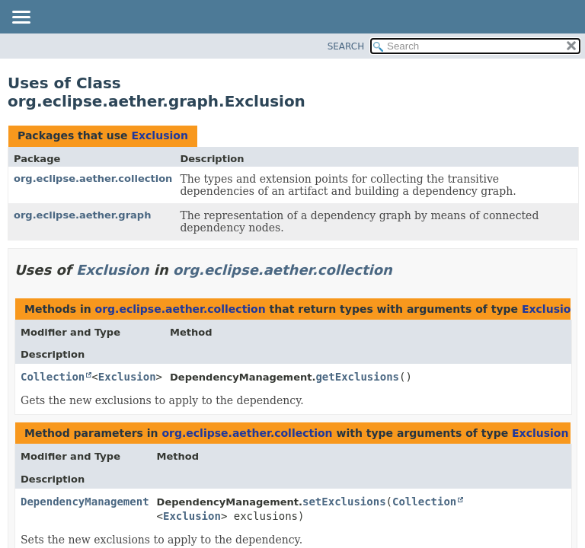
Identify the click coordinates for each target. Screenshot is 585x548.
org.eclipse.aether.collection (93, 178)
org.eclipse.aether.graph (82, 215)
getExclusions (357, 377)
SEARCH (346, 46)
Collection (53, 377)
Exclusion (159, 135)
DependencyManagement (85, 501)
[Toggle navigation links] (21, 18)
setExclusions (344, 501)
